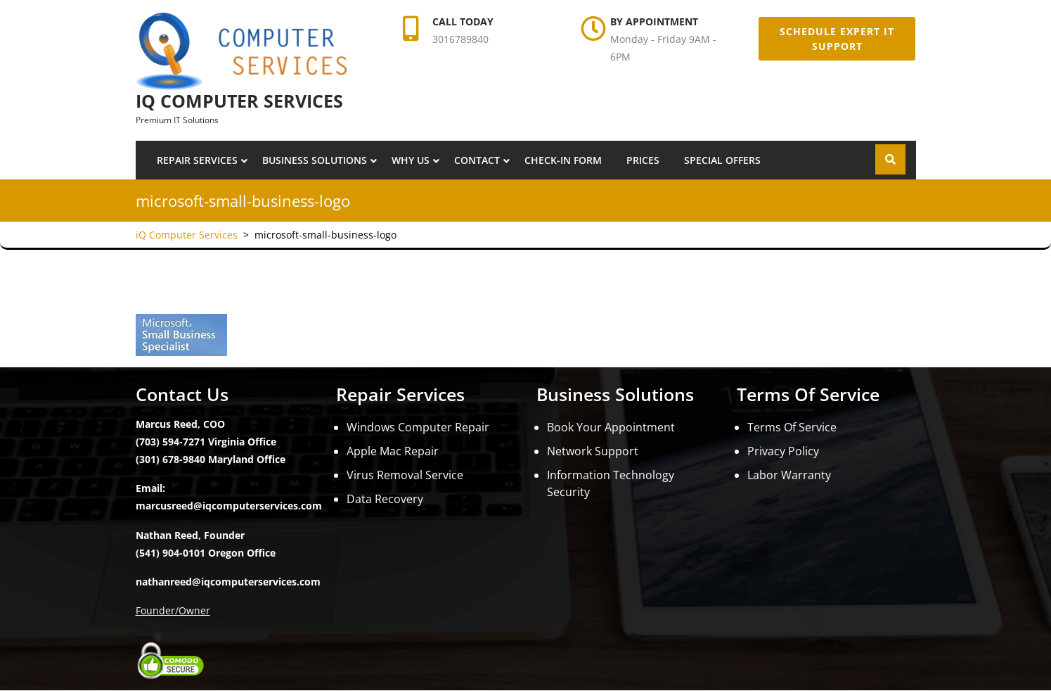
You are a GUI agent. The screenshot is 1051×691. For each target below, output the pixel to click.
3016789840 (460, 39)
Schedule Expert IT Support (837, 39)
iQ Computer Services (239, 101)
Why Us (411, 160)
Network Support (592, 451)
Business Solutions (314, 160)
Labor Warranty (789, 475)
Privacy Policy (783, 451)
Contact (477, 160)
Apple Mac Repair (393, 451)
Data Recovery (385, 499)
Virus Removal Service (405, 475)
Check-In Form (563, 160)
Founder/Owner (173, 610)
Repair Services (197, 160)
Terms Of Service (792, 427)
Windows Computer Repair (418, 427)
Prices (642, 160)
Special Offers (722, 160)
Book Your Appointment (611, 427)
